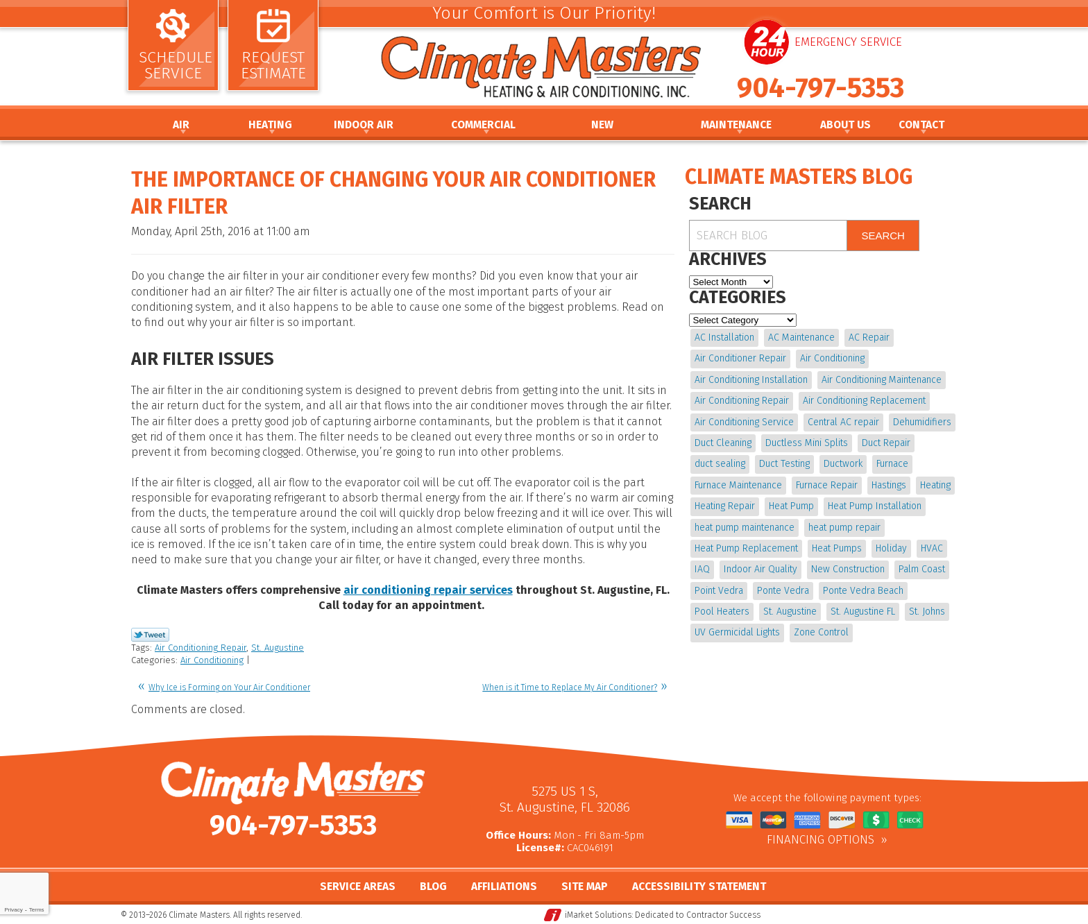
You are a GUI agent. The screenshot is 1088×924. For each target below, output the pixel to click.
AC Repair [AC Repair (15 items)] (869, 337)
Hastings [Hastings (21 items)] (889, 485)
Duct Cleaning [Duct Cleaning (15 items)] (723, 443)
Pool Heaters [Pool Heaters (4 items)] (722, 611)
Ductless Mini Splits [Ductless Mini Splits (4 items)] (806, 443)
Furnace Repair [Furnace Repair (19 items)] (827, 485)
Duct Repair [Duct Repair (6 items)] (886, 443)
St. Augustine (277, 647)
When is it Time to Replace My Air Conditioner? (569, 687)
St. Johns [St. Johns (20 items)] (927, 611)
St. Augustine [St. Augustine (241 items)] (790, 611)
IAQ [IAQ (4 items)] (702, 569)
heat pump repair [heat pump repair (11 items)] (844, 527)
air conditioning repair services (428, 590)
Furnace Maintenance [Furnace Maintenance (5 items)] (738, 485)
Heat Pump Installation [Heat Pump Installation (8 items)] (874, 506)
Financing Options (820, 840)
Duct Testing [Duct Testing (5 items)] (784, 464)
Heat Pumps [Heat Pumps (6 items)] (837, 548)
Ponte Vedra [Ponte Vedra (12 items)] (783, 591)
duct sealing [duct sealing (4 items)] (720, 464)
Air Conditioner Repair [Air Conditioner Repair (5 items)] (740, 358)
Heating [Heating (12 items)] (935, 485)
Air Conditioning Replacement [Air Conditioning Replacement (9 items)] (864, 401)
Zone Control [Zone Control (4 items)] (821, 632)
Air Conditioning (212, 660)
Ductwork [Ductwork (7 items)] (843, 464)
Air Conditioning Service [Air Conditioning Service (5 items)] (744, 422)
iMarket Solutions (598, 914)
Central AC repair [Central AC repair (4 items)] (843, 422)
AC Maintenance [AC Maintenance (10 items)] (801, 337)
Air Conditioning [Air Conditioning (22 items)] (832, 358)
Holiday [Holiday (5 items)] (891, 548)
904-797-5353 (820, 88)
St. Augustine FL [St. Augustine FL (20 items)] (863, 611)
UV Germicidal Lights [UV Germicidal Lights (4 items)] (737, 632)
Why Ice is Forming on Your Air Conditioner (229, 687)
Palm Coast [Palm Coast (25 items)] (922, 569)
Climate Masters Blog (798, 176)
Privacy (13, 910)
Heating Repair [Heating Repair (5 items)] (725, 506)
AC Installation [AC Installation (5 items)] (724, 337)
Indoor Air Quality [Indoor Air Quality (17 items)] (760, 569)
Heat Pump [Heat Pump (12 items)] (791, 506)
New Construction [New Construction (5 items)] (848, 569)
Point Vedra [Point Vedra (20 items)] (719, 591)
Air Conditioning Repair (200, 647)
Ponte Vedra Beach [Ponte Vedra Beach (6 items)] (863, 591)
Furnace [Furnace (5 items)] (892, 464)
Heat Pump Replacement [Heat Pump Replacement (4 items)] (746, 548)
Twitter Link (150, 635)
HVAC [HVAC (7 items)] (932, 548)
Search (883, 235)
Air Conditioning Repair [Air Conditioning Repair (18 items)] (742, 401)
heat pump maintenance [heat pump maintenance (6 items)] (744, 527)
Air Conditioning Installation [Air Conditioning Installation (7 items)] (751, 380)
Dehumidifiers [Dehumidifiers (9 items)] (922, 422)
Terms (36, 910)
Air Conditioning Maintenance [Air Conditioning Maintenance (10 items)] (882, 380)
